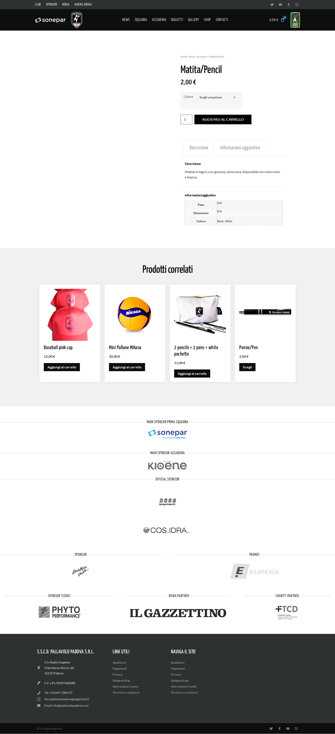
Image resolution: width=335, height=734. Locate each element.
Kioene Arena (83, 4)
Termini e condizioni (126, 692)
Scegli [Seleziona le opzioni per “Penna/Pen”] (247, 367)
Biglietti (177, 20)
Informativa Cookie (125, 686)
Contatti (222, 20)
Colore (188, 96)
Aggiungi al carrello (223, 119)
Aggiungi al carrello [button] (61, 367)
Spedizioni (119, 662)
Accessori (202, 56)
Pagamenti (120, 668)
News (126, 20)
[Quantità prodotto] (187, 120)
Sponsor (51, 4)
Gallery (193, 20)
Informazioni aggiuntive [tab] (240, 148)
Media (65, 4)
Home (184, 56)
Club (38, 4)
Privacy (118, 674)
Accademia (159, 20)
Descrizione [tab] (199, 148)
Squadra (141, 20)
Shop (207, 20)
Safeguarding (121, 680)
